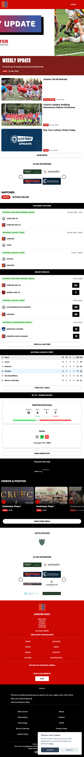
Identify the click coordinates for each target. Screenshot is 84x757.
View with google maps (42, 635)
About (61, 712)
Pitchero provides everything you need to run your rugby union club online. (42, 695)
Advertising (22, 717)
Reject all (69, 750)
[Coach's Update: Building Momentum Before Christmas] (21, 114)
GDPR (61, 723)
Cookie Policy (22, 734)
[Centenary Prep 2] (17, 496)
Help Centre (23, 712)
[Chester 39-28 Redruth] (21, 89)
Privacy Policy (61, 729)
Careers (61, 717)
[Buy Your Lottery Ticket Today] (21, 140)
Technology (22, 723)
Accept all (50, 750)
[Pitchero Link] (47, 472)
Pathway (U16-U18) (20, 197)
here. (52, 744)
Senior (6, 197)
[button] (80, 71)
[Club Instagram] (44, 466)
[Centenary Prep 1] (51, 496)
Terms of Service (22, 729)
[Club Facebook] (39, 466)
